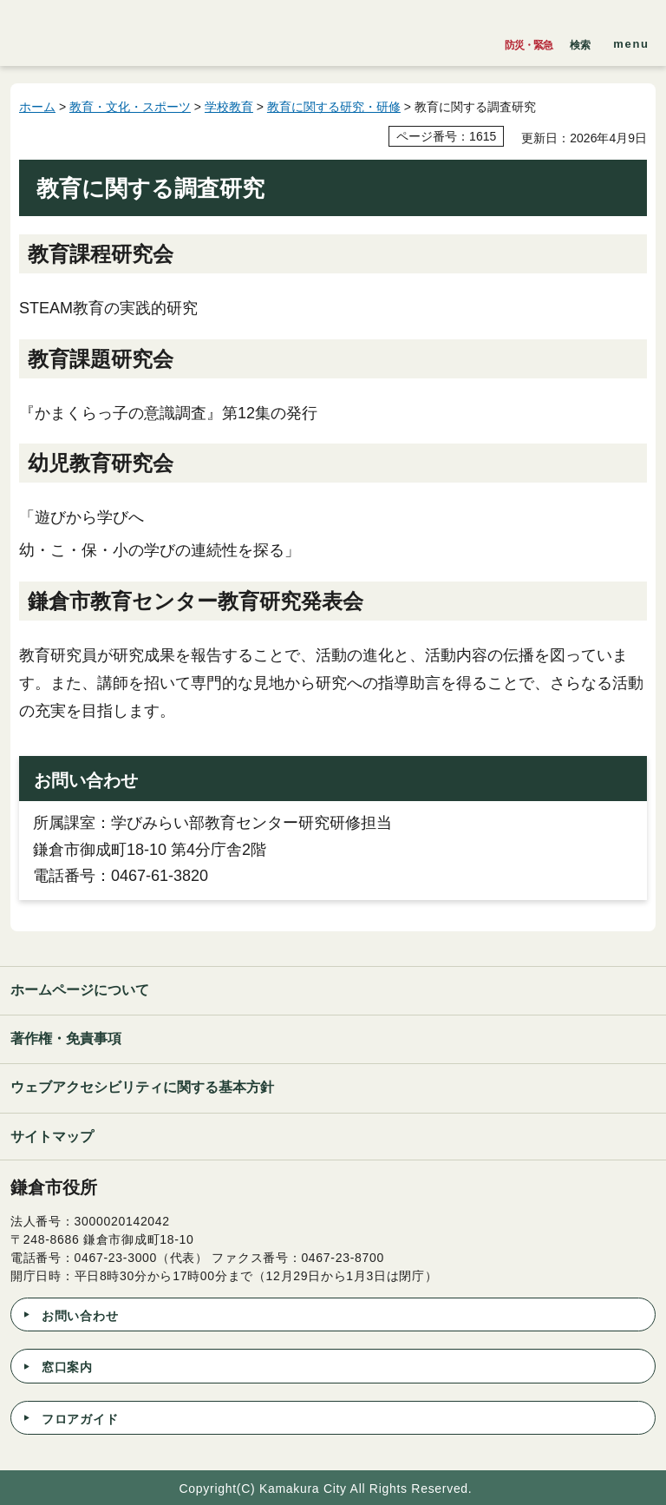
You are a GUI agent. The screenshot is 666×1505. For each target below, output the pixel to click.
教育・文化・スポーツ (130, 107)
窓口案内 (67, 1367)
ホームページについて (79, 990)
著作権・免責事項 (65, 1038)
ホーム (37, 107)
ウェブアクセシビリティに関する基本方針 (142, 1087)
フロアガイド (80, 1419)
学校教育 (229, 107)
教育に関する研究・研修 (334, 107)
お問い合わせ (80, 1316)
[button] (580, 41)
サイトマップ (52, 1136)
